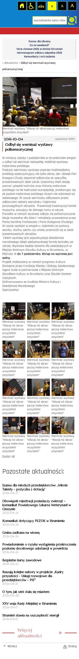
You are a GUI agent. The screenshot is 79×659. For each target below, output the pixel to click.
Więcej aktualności (29, 633)
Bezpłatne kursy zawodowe (21, 560)
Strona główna (22, 5)
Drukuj (72, 646)
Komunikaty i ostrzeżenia (39, 57)
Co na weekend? (39, 45)
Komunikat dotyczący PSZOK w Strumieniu (33, 521)
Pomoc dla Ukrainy (40, 41)
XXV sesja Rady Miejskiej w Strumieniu (29, 604)
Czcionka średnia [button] (62, 5)
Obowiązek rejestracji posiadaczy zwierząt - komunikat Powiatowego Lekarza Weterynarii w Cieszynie (36, 505)
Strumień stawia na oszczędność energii (30, 615)
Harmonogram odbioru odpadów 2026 (39, 53)
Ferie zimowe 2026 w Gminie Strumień (40, 49)
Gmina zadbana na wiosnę (21, 533)
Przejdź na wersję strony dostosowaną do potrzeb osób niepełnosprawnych (31, 5)
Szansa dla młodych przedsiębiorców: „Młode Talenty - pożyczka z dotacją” (35, 487)
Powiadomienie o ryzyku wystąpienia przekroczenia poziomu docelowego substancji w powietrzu (39, 546)
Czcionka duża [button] (72, 5)
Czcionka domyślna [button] (51, 5)
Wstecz (12, 646)
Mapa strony (41, 5)
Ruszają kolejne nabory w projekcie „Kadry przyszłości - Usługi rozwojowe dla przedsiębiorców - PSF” (32, 576)
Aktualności (11, 63)
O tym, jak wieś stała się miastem (25, 592)
